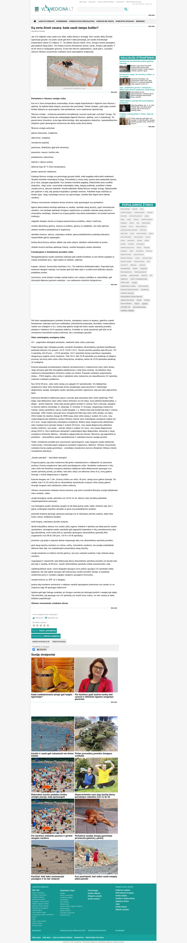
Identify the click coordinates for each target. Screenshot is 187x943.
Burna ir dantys (37, 923)
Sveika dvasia (121, 907)
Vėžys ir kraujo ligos (66, 895)
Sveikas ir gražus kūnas (125, 898)
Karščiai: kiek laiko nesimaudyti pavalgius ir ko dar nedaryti (47, 877)
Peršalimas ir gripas (66, 897)
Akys (33, 919)
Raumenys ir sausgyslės (40, 908)
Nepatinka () (53, 618)
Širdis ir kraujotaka (38, 893)
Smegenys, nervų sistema (40, 901)
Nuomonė (120, 931)
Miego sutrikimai (65, 910)
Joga (118, 904)
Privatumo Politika (134, 2)
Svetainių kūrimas (118, 942)
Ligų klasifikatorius (105, 2)
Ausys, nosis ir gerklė (39, 921)
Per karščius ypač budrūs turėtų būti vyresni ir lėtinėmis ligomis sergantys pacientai (94, 696)
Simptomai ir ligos (67, 890)
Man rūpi (35, 890)
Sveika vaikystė (94, 893)
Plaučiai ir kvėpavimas (39, 895)
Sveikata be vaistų (124, 887)
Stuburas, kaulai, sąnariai (40, 906)
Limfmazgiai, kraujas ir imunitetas (43, 914)
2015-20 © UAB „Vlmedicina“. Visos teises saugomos (80, 942)
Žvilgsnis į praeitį (95, 896)
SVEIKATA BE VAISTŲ (105, 21)
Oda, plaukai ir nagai (39, 912)
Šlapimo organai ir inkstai (40, 904)
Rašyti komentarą (59, 641)
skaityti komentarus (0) (40, 641)
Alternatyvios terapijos (125, 893)
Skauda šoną (64, 904)
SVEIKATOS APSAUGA (125, 21)
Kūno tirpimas (64, 902)
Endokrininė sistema (38, 899)
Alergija (62, 893)
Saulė (41, 631)
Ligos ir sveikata (46, 21)
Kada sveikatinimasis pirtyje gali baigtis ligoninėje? (51, 695)
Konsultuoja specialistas (72, 931)
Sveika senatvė (94, 899)
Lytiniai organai (37, 910)
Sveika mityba (121, 896)
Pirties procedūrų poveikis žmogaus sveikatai (93, 754)
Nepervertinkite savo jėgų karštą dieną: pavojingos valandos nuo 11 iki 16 (95, 795)
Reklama (83, 2)
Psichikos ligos (37, 925)
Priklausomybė (65, 908)
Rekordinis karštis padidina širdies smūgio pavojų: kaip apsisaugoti (49, 795)
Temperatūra (64, 900)
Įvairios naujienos (52, 636)
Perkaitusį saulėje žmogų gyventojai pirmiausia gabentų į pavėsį (93, 837)
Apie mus (91, 2)
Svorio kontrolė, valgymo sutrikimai (71, 906)
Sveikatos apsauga (97, 931)
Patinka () (39, 618)
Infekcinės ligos (65, 915)
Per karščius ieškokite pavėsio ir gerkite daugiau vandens (52, 837)
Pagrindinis (61, 21)
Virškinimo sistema (38, 897)
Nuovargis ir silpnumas (67, 913)
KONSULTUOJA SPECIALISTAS (81, 21)
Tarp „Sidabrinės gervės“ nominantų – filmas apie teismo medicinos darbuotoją (136, 89)
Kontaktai (120, 2)
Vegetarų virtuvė (122, 901)
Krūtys (34, 917)
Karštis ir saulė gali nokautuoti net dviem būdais (52, 754)
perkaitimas (50, 631)
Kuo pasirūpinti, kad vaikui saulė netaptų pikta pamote (96, 877)
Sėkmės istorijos (122, 909)
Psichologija (93, 890)
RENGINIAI (140, 21)
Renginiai (36, 931)
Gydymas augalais (123, 890)
